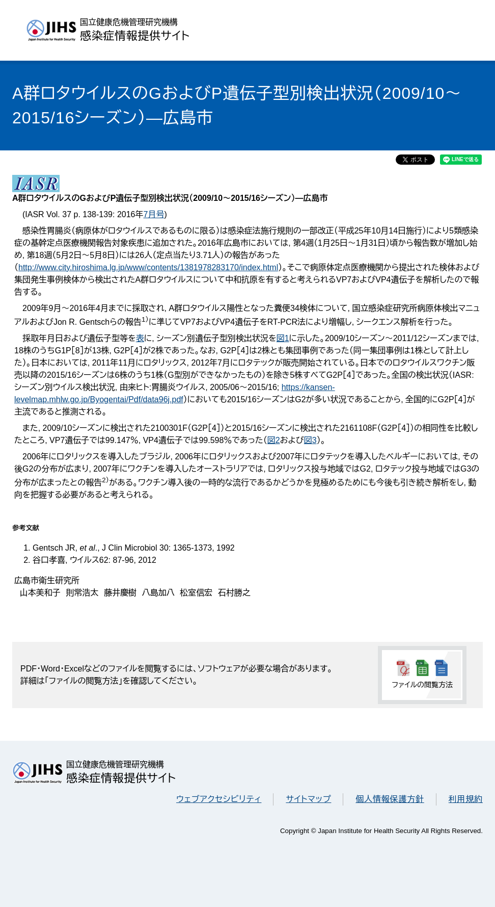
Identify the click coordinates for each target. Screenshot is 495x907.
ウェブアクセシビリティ (218, 799)
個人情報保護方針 (389, 799)
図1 (283, 338)
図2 (273, 440)
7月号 (153, 214)
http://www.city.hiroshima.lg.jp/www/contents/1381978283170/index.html (148, 267)
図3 (310, 440)
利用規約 (466, 799)
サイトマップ (308, 799)
